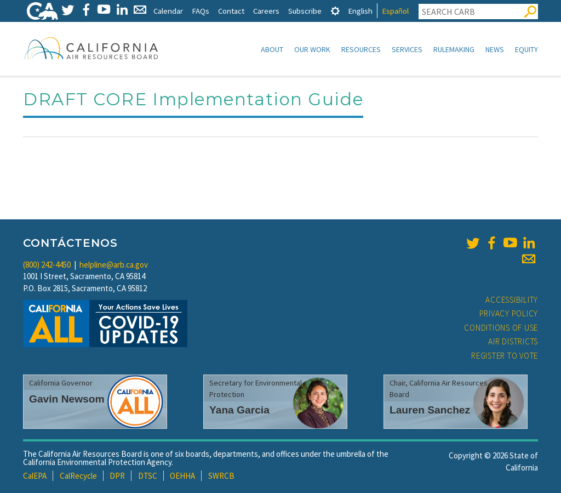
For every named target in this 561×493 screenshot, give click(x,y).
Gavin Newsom (67, 399)
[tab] (335, 10)
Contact (231, 10)
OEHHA (182, 476)
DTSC (147, 476)
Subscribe (305, 10)
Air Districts (513, 341)
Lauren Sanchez (430, 410)
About (272, 49)
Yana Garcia (239, 410)
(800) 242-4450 (47, 264)
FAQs (200, 10)
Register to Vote (504, 355)
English (360, 10)
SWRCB (221, 476)
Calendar (168, 10)
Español (395, 10)
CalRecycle (78, 476)
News (494, 49)
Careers (266, 10)
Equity (526, 49)
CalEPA (35, 476)
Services (407, 49)
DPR (117, 476)
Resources (361, 49)
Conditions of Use (501, 327)
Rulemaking (453, 49)
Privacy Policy (509, 313)
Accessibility (511, 299)
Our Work (312, 49)
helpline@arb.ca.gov (113, 264)
